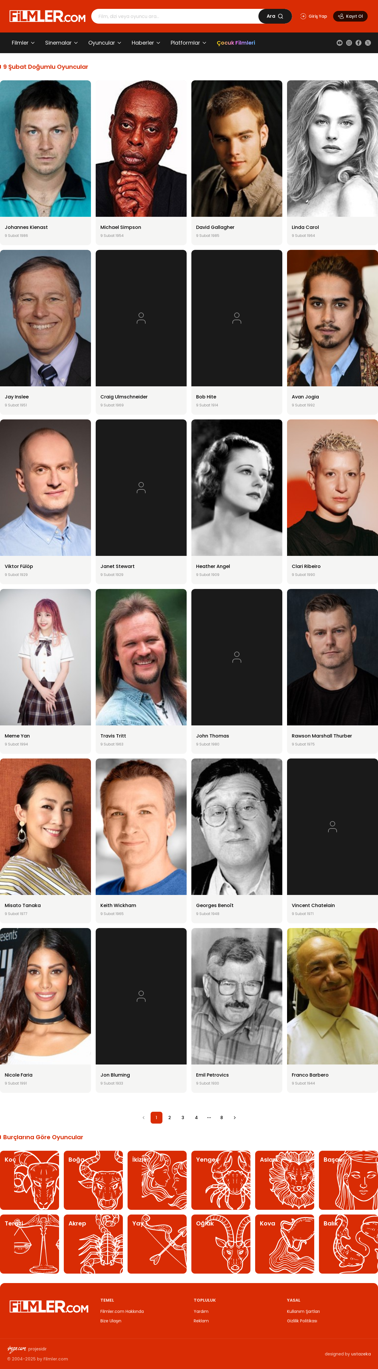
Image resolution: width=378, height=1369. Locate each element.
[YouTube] (340, 43)
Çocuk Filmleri (236, 42)
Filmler (20, 42)
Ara (275, 16)
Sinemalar (58, 42)
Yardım (201, 1311)
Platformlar (185, 42)
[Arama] (174, 16)
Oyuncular (101, 42)
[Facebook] (358, 43)
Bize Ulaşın (110, 1321)
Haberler (143, 42)
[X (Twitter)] (368, 43)
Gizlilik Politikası (302, 1321)
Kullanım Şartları (303, 1311)
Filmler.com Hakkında (122, 1311)
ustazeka (361, 1354)
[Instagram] (349, 43)
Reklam (201, 1321)
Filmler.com (55, 1359)
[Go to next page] (235, 1117)
